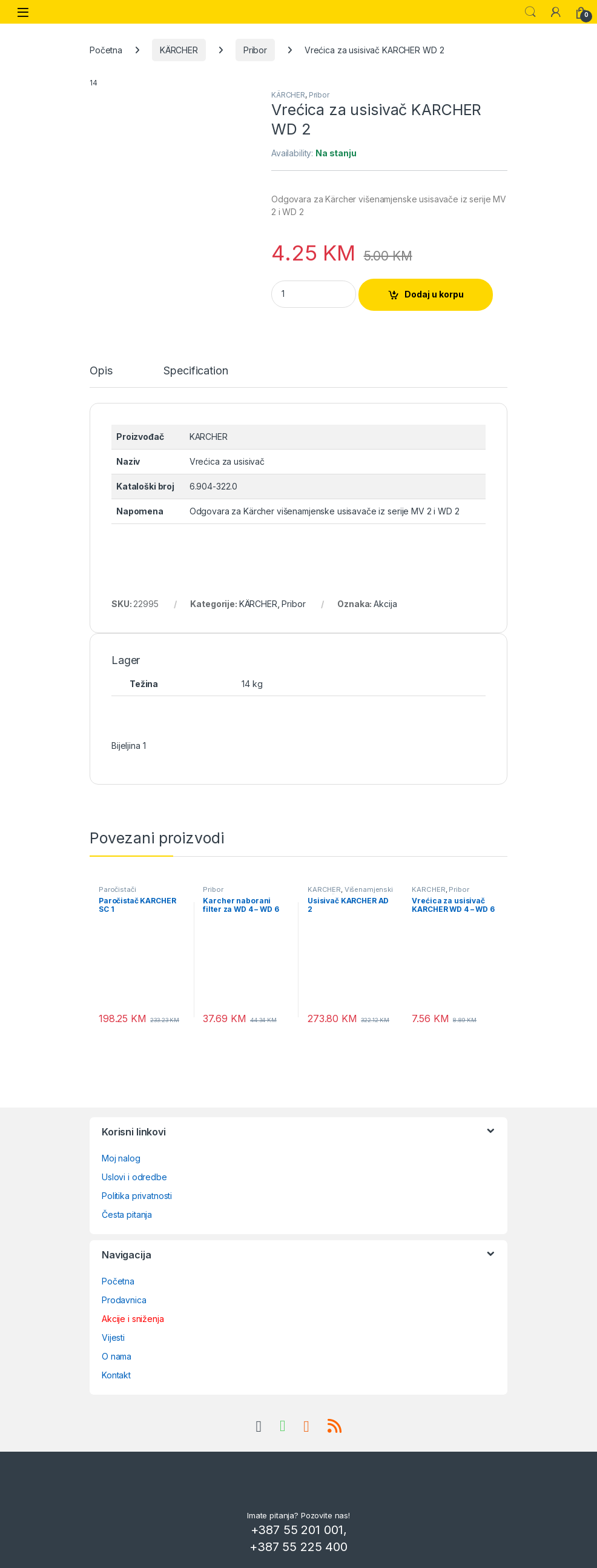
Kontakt (116, 1375)
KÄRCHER (179, 50)
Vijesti (113, 1337)
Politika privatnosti (137, 1196)
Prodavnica (124, 1300)
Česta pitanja (127, 1214)
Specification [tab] (195, 371)
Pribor (255, 50)
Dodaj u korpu (434, 294)
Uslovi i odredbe (134, 1177)
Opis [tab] (101, 371)
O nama (116, 1356)
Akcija (385, 604)
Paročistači (117, 889)
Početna (106, 50)
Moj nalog (121, 1158)
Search (530, 12)
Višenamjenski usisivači (350, 893)
